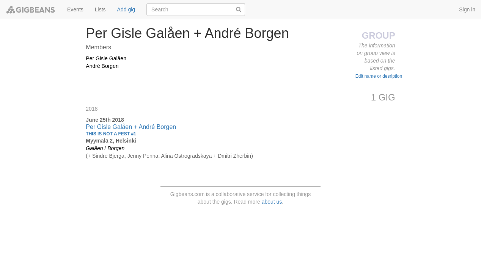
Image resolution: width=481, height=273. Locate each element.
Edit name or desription (378, 76)
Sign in (467, 9)
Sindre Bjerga (108, 156)
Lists (100, 9)
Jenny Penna (143, 156)
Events (75, 9)
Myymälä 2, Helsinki (111, 141)
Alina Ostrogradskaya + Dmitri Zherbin (206, 156)
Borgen (115, 148)
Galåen (94, 148)
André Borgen (102, 66)
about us (272, 202)
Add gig (126, 9)
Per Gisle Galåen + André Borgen (131, 127)
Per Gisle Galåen (106, 58)
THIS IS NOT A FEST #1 (111, 133)
